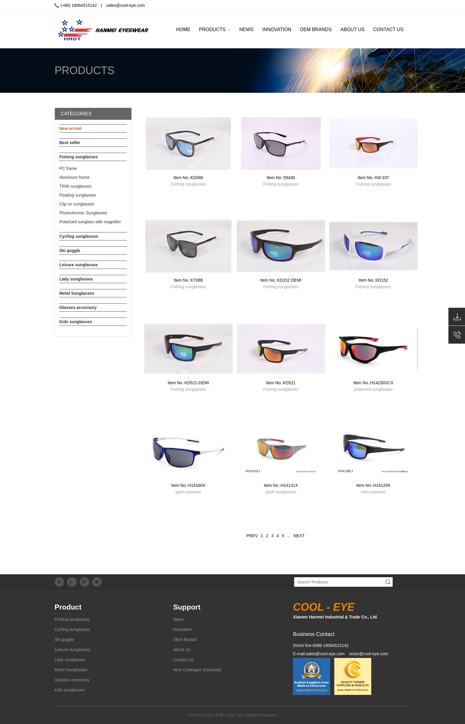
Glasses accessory (78, 307)
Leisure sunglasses (78, 264)
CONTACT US (388, 29)
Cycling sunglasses (78, 236)
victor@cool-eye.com (368, 653)
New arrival (70, 128)
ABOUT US (352, 29)
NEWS (246, 29)
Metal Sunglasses (76, 293)
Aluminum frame (74, 177)
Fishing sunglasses (78, 156)
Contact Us (183, 659)
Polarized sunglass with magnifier (90, 221)
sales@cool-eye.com (125, 5)
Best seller (69, 142)
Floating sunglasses (77, 195)
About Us (181, 649)
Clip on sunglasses (76, 204)
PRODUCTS (212, 29)
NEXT (299, 535)
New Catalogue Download (197, 669)
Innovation (182, 629)
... (289, 535)
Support (186, 607)
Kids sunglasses (75, 321)
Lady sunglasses (76, 279)
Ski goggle (69, 250)
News (178, 619)
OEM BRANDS (316, 29)
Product (68, 607)
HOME (183, 29)
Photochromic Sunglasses (83, 212)
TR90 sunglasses (75, 186)
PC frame (68, 168)
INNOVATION (276, 29)
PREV (252, 535)
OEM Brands (185, 639)
